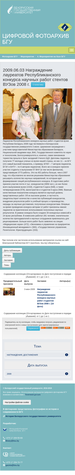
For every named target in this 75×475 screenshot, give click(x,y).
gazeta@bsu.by (13, 465)
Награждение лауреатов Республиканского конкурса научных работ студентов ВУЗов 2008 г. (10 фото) (46, 298)
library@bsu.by (12, 441)
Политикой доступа (33, 395)
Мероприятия (27, 56)
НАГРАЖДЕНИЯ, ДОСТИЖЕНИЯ (22, 355)
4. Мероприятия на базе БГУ (51, 56)
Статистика (38, 84)
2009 (9, 374)
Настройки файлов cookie (17, 402)
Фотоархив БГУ (9, 56)
